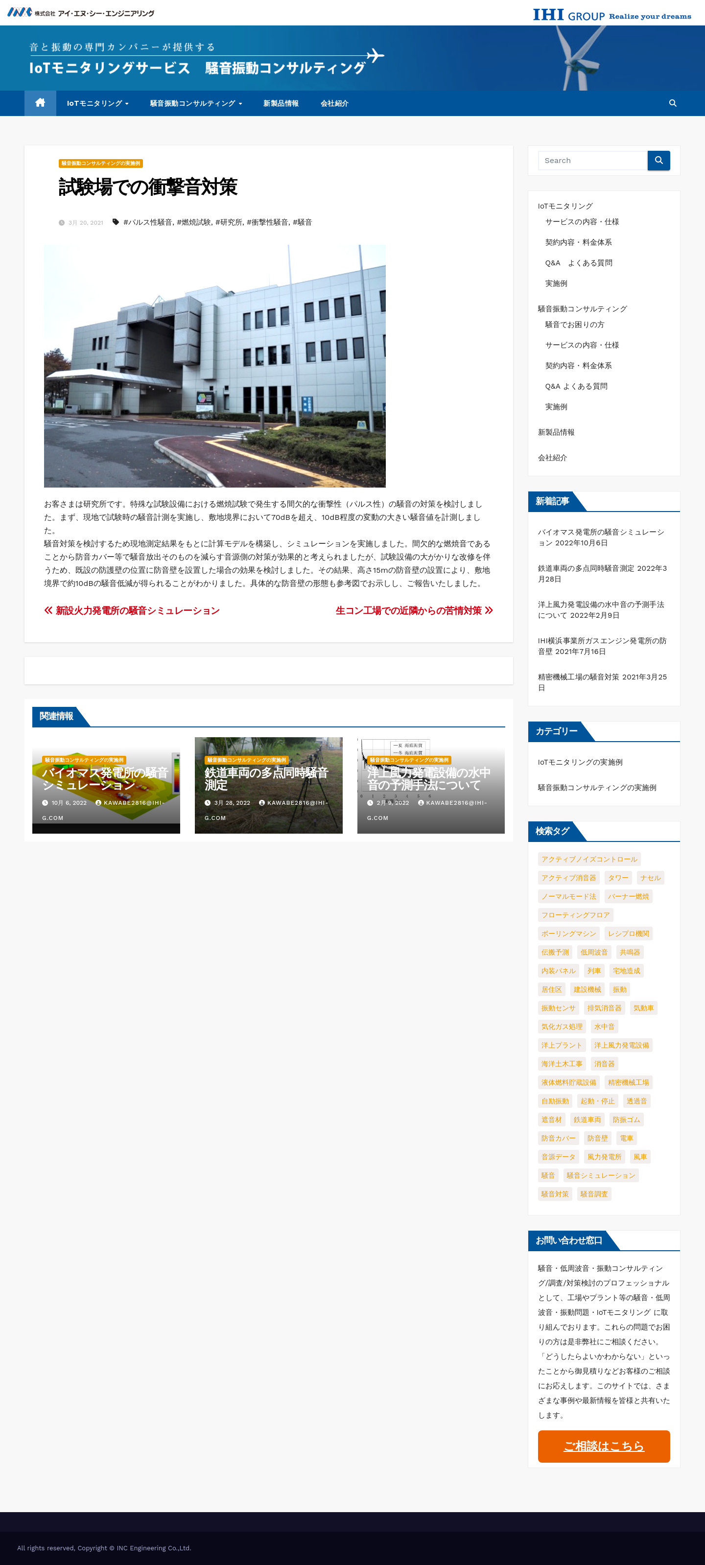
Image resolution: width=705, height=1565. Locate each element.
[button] (673, 103)
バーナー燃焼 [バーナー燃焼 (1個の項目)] (628, 896)
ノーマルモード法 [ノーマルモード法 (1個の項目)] (568, 896)
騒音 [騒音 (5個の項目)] (548, 1175)
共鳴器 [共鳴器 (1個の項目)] (630, 952)
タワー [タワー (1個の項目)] (618, 878)
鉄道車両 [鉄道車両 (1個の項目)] (587, 1119)
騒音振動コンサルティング (194, 103)
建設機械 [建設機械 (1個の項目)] (587, 989)
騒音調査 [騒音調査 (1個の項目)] (594, 1194)
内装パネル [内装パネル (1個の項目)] (558, 971)
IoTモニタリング (95, 103)
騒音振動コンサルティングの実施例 (101, 163)
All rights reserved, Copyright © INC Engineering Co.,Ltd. (104, 1548)
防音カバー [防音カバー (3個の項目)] (558, 1138)
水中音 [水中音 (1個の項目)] (604, 1026)
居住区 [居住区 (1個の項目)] (551, 989)
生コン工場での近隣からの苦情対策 (415, 610)
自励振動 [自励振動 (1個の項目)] (555, 1101)
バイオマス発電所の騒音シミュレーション (105, 779)
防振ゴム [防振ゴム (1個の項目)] (626, 1119)
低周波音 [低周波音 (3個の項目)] (594, 952)
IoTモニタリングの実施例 (580, 762)
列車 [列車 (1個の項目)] (594, 971)
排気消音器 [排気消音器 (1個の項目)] (605, 1008)
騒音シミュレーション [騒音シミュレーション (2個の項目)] (601, 1175)
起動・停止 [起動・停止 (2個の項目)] (598, 1101)
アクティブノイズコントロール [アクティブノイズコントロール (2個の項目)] (589, 859)
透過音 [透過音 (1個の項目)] (637, 1101)
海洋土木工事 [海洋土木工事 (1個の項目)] (562, 1064)
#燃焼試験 (194, 222)
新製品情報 (281, 103)
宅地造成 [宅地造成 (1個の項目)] (626, 971)
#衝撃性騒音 (267, 222)
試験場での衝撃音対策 (147, 186)
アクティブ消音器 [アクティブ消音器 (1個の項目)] (568, 878)
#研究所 (228, 222)
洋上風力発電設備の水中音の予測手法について (429, 779)
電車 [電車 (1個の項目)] (627, 1138)
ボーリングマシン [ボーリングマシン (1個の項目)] (568, 933)
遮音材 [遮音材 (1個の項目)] (551, 1119)
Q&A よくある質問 (582, 262)
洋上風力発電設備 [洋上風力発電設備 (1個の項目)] (621, 1045)
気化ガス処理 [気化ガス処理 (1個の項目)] (562, 1026)
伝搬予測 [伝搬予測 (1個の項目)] (555, 952)
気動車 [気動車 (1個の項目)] (644, 1008)
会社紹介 (335, 103)
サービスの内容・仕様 (582, 221)
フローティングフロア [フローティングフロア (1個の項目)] (575, 915)
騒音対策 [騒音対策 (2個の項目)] (555, 1194)
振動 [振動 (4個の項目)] (620, 989)
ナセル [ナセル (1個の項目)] (650, 878)
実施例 (556, 283)
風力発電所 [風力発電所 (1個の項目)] (605, 1157)
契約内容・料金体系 (578, 242)
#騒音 (302, 222)
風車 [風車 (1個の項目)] (640, 1157)
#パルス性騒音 (147, 222)
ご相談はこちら (604, 1446)
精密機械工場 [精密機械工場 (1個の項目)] (628, 1082)
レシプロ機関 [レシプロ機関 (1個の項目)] (628, 933)
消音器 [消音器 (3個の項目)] (604, 1064)
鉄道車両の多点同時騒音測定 (266, 779)
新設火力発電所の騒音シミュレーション (132, 610)
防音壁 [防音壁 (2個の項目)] (598, 1138)
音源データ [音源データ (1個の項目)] (558, 1157)
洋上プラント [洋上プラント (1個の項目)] (562, 1045)
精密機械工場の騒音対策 (579, 677)
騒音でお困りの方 (575, 324)
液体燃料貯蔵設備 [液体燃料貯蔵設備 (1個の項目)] (568, 1082)
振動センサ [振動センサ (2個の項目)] (558, 1008)
